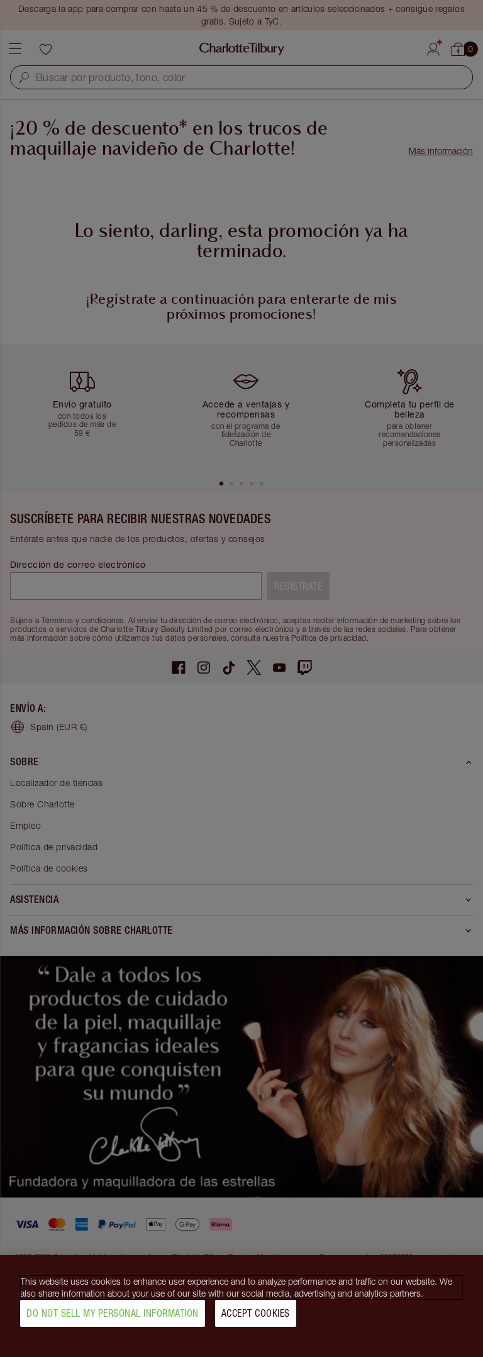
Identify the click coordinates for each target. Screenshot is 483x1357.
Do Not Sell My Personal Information (112, 1318)
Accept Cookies (255, 1318)
